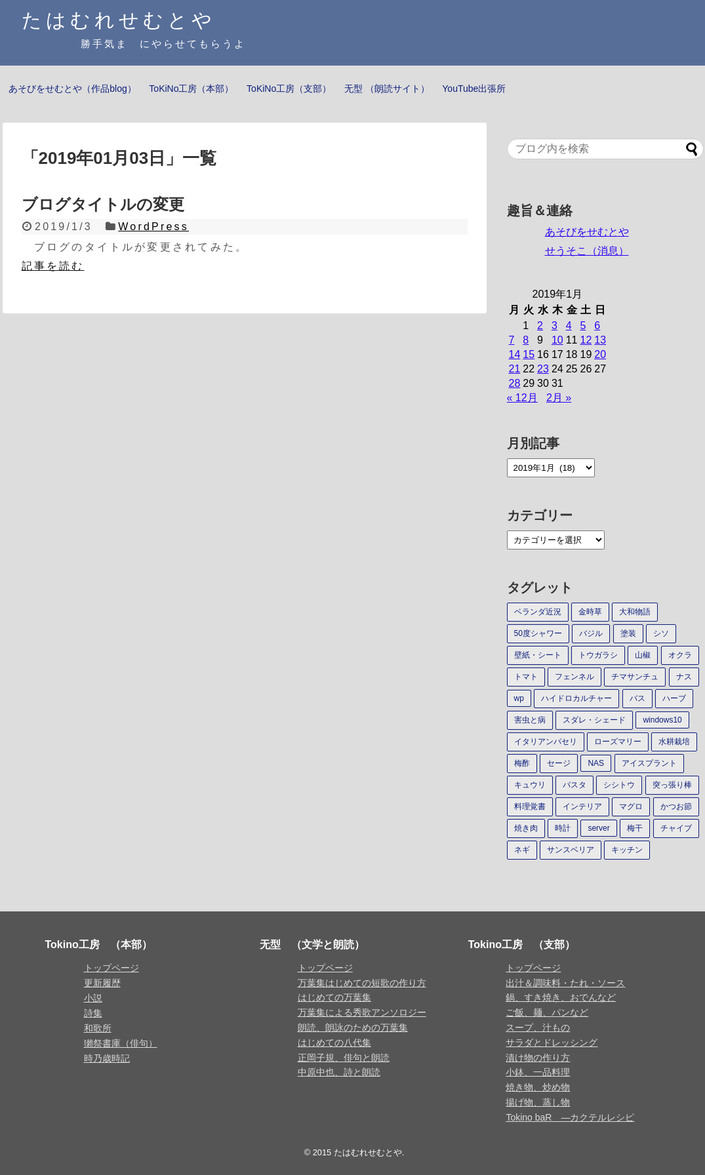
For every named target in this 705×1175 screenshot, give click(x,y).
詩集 (93, 1013)
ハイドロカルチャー (576, 698)
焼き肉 (526, 828)
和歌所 (97, 1028)
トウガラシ (598, 655)
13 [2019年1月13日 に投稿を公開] (600, 340)
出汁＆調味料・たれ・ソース (565, 983)
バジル (591, 633)
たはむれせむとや (119, 20)
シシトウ (619, 784)
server (598, 828)
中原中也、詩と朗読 (339, 1072)
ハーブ (674, 698)
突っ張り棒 (672, 784)
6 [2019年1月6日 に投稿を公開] (597, 325)
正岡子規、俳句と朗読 (344, 1057)
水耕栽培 (674, 741)
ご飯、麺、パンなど (547, 1012)
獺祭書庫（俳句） (120, 1043)
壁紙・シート (537, 655)
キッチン (627, 849)
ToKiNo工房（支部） (289, 88)
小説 (93, 998)
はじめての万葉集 (334, 997)
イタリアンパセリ (545, 741)
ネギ (522, 849)
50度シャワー (538, 633)
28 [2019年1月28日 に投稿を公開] (515, 383)
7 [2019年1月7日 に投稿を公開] (512, 340)
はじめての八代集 (334, 1042)
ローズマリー (617, 741)
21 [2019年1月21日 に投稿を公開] (515, 368)
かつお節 (676, 806)
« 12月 (522, 397)
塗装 (628, 633)
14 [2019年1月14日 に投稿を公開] (515, 354)
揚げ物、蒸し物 (538, 1102)
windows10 (662, 720)
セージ (559, 763)
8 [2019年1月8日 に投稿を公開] (526, 340)
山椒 (643, 655)
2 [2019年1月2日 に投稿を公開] (540, 325)
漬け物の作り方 (538, 1057)
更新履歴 (102, 983)
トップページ (111, 968)
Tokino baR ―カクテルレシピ (570, 1117)
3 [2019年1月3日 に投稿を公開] (554, 325)
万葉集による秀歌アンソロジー (362, 1012)
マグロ (631, 806)
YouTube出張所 (474, 88)
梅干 (635, 828)
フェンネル (574, 676)
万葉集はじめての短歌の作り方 (362, 983)
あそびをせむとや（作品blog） (72, 88)
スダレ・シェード (594, 720)
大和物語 (635, 611)
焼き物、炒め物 (538, 1087)
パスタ (574, 784)
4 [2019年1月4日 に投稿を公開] (569, 325)
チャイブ (676, 828)
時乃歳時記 (107, 1058)
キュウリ (530, 784)
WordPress (153, 226)
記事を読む (53, 265)
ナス (684, 676)
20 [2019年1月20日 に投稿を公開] (600, 354)
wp (519, 698)
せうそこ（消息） (587, 250)
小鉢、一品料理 (538, 1072)
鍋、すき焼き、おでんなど (561, 997)
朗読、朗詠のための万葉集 (353, 1027)
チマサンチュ (634, 676)
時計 (563, 828)
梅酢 (522, 763)
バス (637, 698)
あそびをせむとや (587, 231)
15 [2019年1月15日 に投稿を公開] (528, 354)
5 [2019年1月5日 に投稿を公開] (583, 325)
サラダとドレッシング (551, 1042)
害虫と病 (530, 720)
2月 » (558, 397)
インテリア (582, 806)
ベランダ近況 (537, 611)
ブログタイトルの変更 (103, 204)
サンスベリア (570, 849)
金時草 (590, 611)
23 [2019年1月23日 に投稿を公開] (543, 368)
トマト (526, 676)
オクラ (680, 655)
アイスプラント (649, 763)
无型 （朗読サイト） (387, 88)
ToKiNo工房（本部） (191, 88)
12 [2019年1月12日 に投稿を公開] (586, 340)
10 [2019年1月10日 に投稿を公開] (557, 340)
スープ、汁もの (538, 1027)
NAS (596, 763)
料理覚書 (530, 806)
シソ (661, 633)
